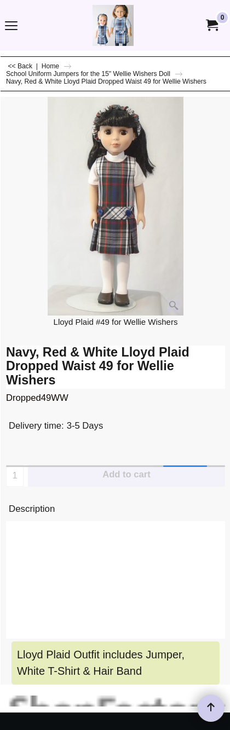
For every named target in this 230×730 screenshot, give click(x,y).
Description (32, 509)
